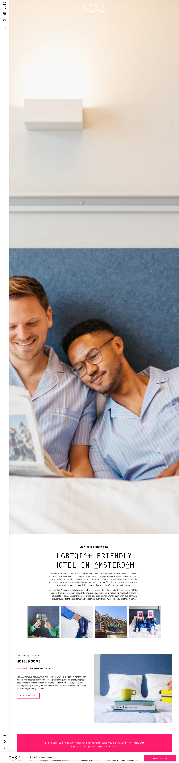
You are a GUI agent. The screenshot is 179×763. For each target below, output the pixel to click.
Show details (35, 758)
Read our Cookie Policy (127, 752)
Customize (160, 757)
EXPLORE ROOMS (28, 695)
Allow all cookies (160, 749)
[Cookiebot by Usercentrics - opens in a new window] (15, 758)
